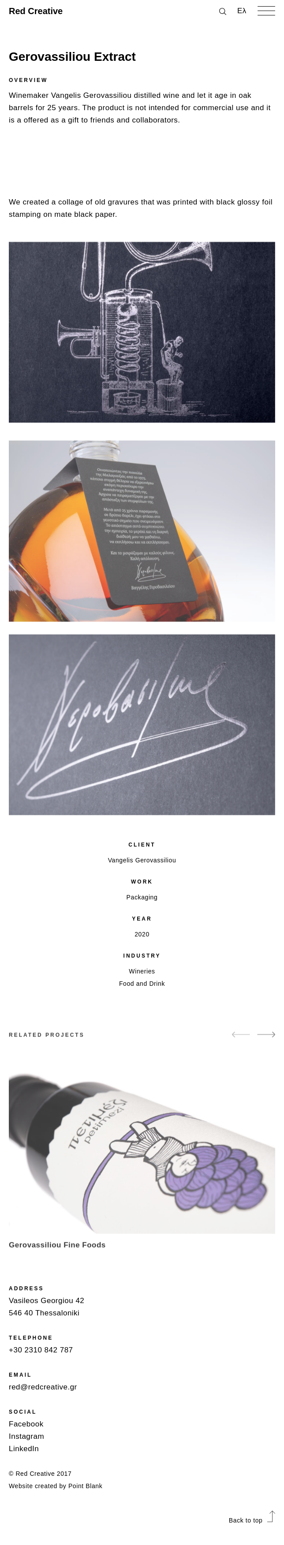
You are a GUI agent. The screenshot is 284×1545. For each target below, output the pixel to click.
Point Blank (85, 1485)
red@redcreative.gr (43, 1387)
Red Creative (36, 11)
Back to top (252, 1520)
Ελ (242, 11)
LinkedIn (24, 1449)
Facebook (26, 1424)
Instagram (26, 1436)
